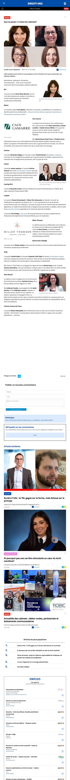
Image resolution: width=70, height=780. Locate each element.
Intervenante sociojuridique (14, 689)
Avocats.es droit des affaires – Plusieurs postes (21, 723)
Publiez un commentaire (16, 409)
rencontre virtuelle (13, 209)
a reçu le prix (23, 214)
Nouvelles (7, 494)
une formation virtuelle (24, 171)
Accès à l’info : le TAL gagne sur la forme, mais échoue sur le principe (38, 645)
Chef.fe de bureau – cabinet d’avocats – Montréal (21, 757)
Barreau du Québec (10, 706)
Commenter (36, 507)
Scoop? (66, 9)
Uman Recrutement (10, 760)
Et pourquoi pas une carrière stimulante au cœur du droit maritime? (38, 650)
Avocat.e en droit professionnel (16, 701)
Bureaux (7, 18)
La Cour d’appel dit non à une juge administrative (32, 662)
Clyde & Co (8, 738)
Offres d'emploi (35, 8)
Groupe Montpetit (10, 717)
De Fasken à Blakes (23, 667)
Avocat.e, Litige (11, 734)
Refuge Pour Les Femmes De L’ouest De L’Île (16, 694)
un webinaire (57, 155)
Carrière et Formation (10, 554)
